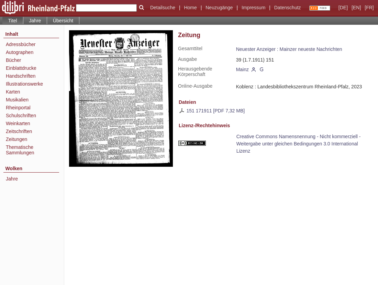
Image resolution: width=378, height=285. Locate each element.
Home (190, 7)
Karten (13, 92)
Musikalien (17, 99)
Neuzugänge (219, 7)
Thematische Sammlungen (20, 149)
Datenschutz (287, 7)
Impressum (253, 7)
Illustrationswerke (24, 84)
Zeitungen (16, 139)
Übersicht (63, 20)
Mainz (242, 69)
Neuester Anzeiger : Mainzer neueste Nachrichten (289, 49)
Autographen (19, 52)
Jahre (35, 20)
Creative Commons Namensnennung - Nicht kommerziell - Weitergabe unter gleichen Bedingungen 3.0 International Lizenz (298, 144)
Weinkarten (18, 123)
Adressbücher (20, 44)
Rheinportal (18, 107)
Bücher (13, 60)
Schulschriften (21, 115)
